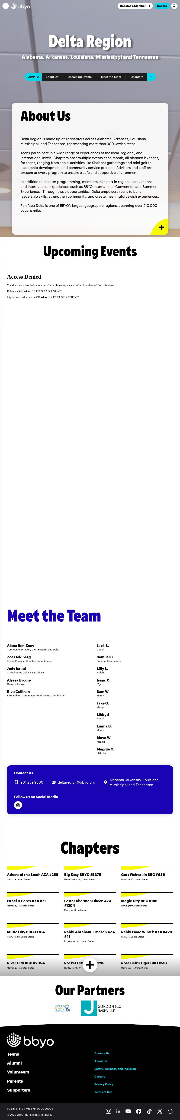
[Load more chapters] (90, 965)
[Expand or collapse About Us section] (159, 227)
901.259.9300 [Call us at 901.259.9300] (31, 782)
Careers (99, 1076)
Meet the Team (111, 77)
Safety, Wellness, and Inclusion (115, 1069)
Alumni (14, 1062)
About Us (52, 77)
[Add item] (151, 77)
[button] (5, 6)
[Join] (135, 6)
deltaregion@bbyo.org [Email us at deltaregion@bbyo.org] (76, 782)
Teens (13, 1053)
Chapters (137, 77)
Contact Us (102, 1053)
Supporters (18, 1089)
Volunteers (18, 1071)
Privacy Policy (103, 1084)
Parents (15, 1081)
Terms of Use (103, 1092)
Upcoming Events (80, 77)
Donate (162, 5)
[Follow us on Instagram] (18, 805)
